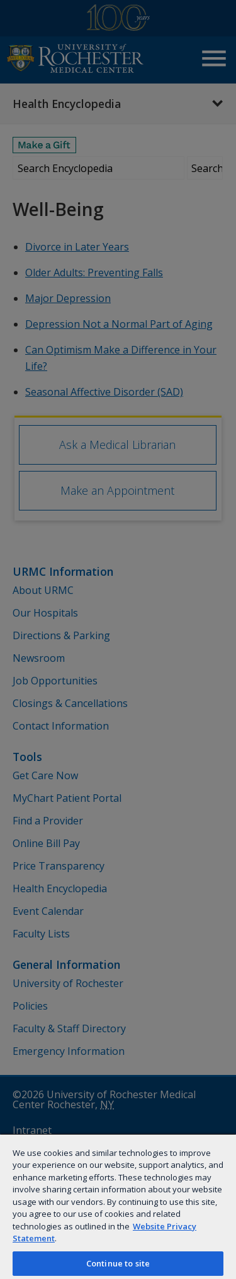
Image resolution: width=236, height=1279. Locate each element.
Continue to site (118, 1263)
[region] (118, 1206)
